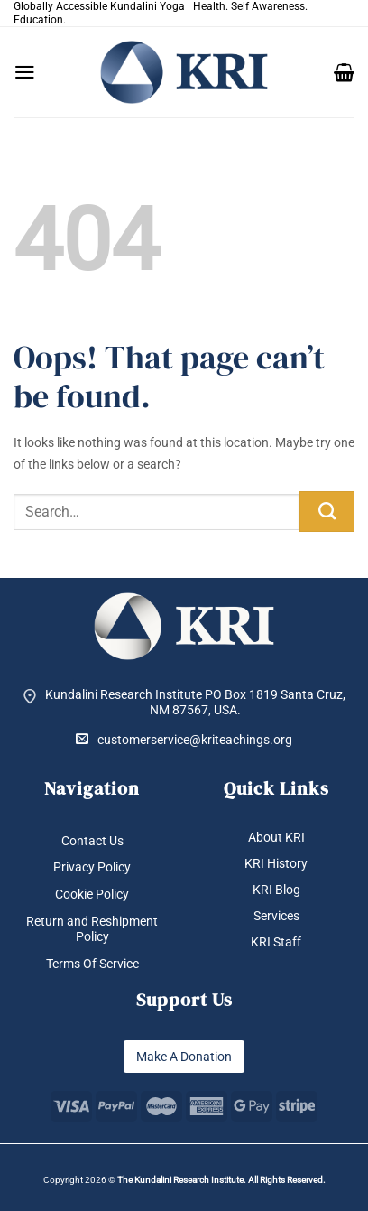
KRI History (276, 863)
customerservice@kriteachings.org (184, 739)
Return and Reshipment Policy (92, 929)
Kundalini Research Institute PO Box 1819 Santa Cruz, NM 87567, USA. (195, 702)
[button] (25, 72)
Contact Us (92, 841)
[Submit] (326, 511)
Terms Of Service (92, 963)
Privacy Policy (92, 867)
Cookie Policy (92, 894)
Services (276, 915)
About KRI (276, 837)
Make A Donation (184, 1056)
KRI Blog (276, 889)
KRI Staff (276, 942)
